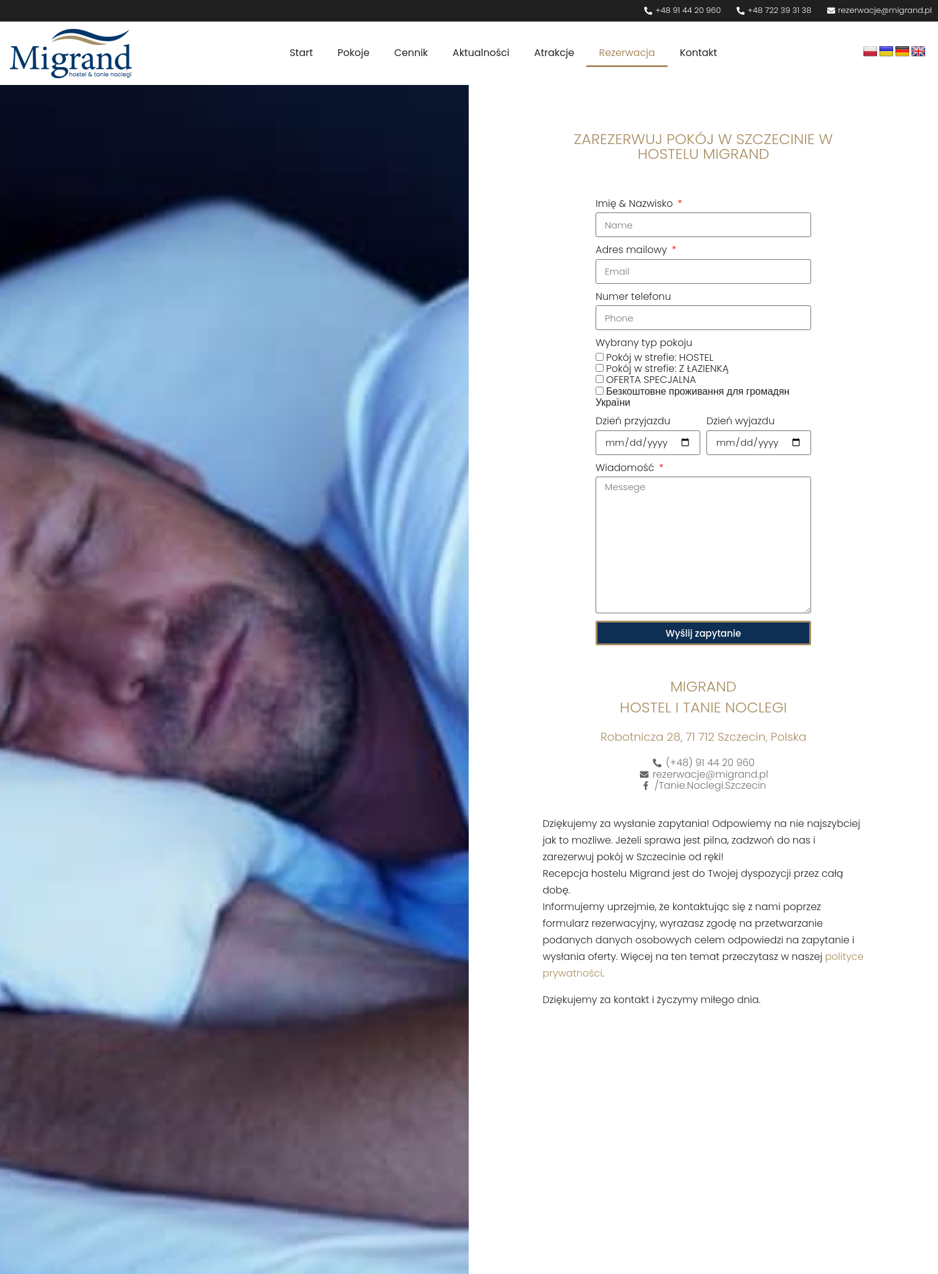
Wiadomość (626, 468)
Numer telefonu (633, 297)
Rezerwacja (627, 53)
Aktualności (481, 53)
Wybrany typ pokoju (644, 343)
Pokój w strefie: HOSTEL (659, 357)
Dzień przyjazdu (633, 422)
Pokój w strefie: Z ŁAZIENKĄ (667, 368)
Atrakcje (554, 53)
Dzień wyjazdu (740, 422)
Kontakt (699, 53)
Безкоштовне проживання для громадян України (693, 396)
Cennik (411, 53)
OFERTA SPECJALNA (651, 380)
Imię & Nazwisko (636, 204)
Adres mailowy (632, 250)
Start (301, 53)
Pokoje (354, 53)
